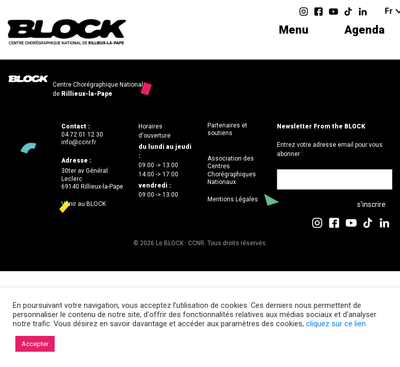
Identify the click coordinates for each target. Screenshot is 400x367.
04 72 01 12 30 (82, 134)
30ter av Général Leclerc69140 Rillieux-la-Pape (92, 178)
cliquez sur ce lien (336, 323)
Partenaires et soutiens (227, 129)
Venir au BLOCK (83, 203)
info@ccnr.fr (78, 142)
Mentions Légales (232, 199)
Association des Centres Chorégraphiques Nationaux (231, 170)
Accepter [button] (35, 344)
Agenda (364, 29)
